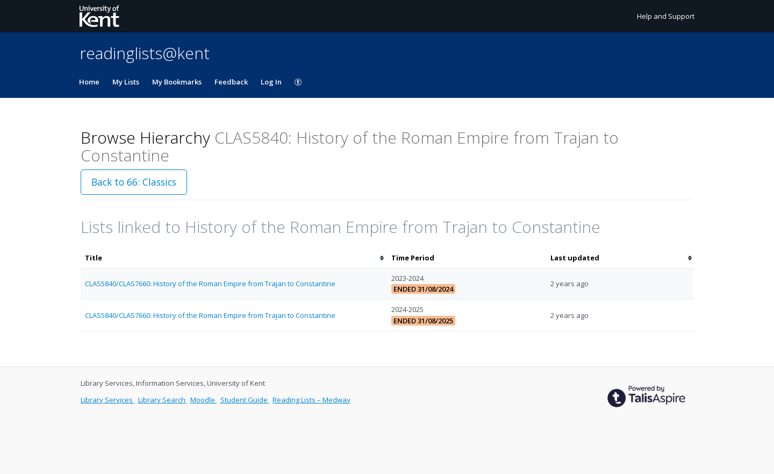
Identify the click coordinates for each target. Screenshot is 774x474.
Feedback (231, 82)
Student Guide (244, 400)
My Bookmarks (177, 82)
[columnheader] (234, 258)
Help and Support (665, 16)
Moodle (203, 400)
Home (89, 82)
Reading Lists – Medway (311, 400)
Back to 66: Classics (133, 181)
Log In (271, 82)
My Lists (125, 82)
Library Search (162, 400)
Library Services (107, 400)
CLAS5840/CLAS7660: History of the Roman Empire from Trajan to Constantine (210, 283)
